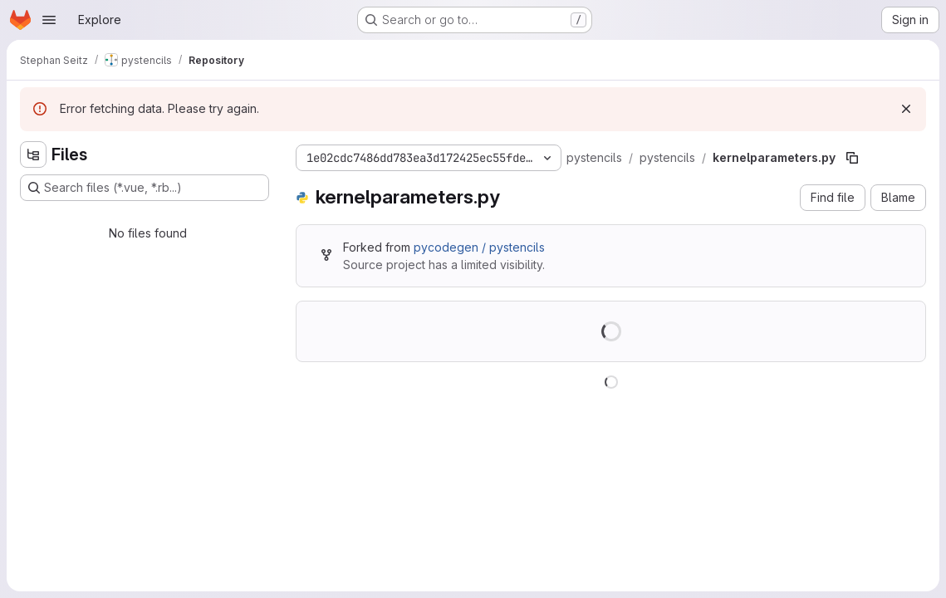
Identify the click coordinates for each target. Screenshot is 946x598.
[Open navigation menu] (49, 20)
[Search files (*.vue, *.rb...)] (144, 187)
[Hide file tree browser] (33, 154)
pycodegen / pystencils (479, 247)
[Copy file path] (852, 158)
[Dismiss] (906, 109)
